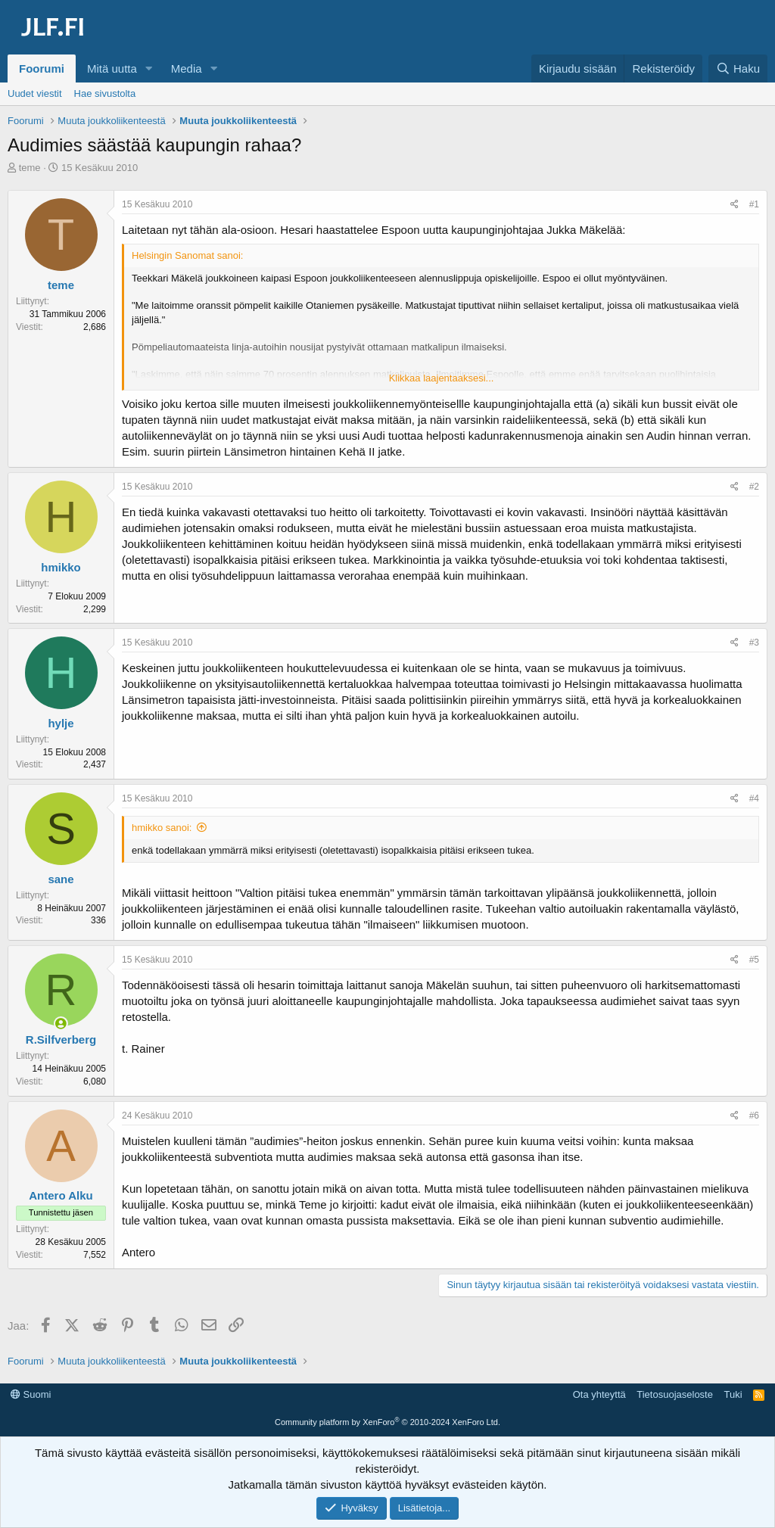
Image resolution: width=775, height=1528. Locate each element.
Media (186, 68)
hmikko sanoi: (161, 827)
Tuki (733, 1394)
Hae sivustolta (105, 93)
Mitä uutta (112, 68)
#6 (754, 1115)
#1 (754, 204)
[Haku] (737, 68)
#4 (754, 798)
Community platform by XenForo (387, 1422)
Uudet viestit (35, 93)
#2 (754, 486)
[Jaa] (734, 204)
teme (30, 167)
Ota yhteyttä (599, 1394)
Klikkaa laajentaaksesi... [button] (441, 378)
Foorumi (41, 68)
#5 (754, 959)
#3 (754, 642)
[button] (149, 68)
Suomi (31, 1394)
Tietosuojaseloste (674, 1394)
